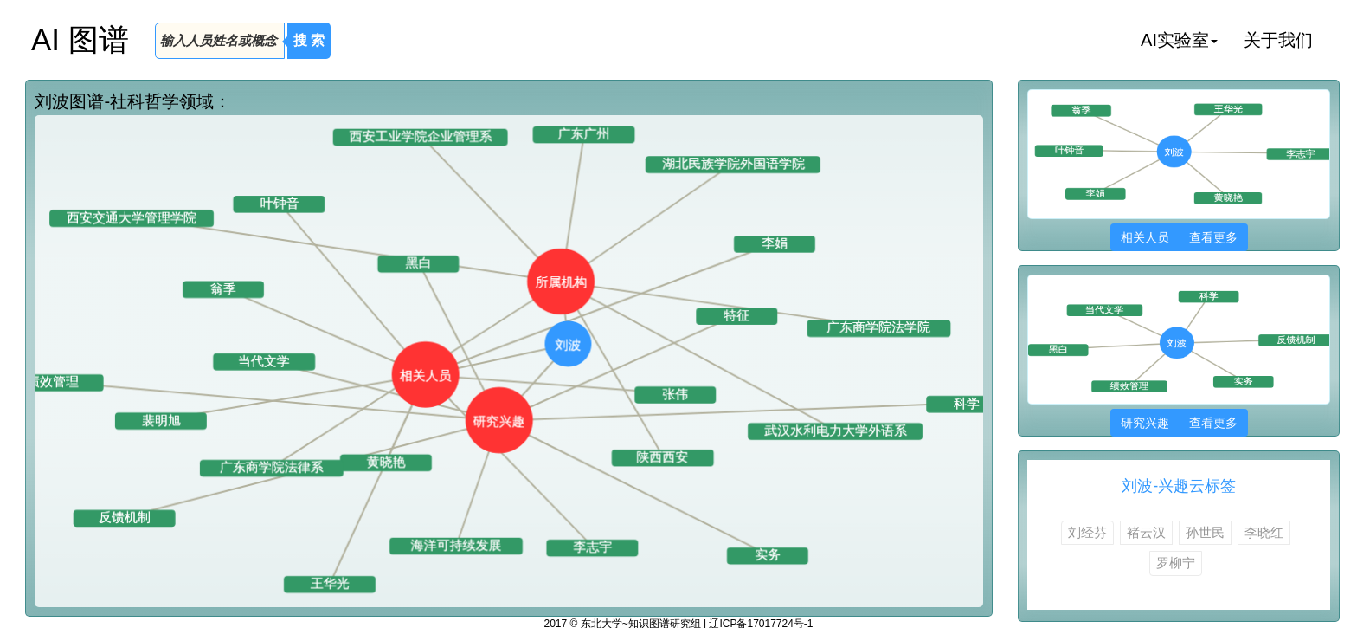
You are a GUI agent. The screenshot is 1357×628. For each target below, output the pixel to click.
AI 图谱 (80, 39)
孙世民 (1205, 532)
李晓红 (1263, 532)
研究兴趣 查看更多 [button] (1179, 423)
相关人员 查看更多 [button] (1179, 237)
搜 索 (309, 40)
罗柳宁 (1175, 562)
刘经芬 (1087, 532)
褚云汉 (1146, 532)
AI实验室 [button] (1179, 39)
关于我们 (1278, 39)
